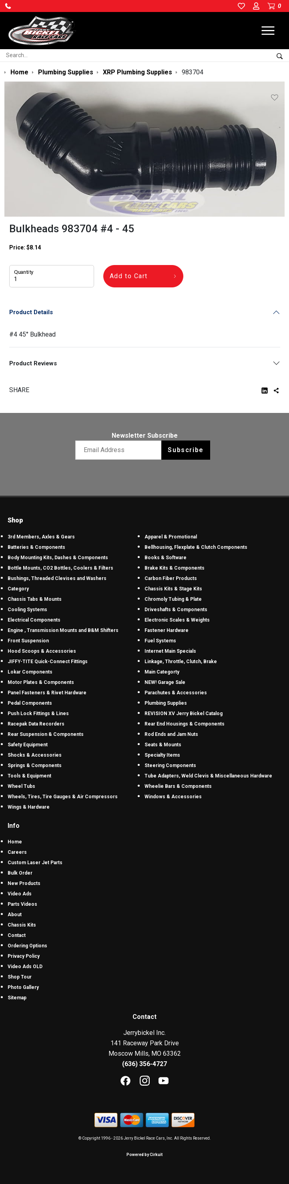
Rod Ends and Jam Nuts (171, 734)
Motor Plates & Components (41, 682)
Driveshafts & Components (175, 609)
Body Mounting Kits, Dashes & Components (58, 557)
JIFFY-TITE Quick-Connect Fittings (48, 661)
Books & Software (165, 557)
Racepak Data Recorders (36, 724)
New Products (24, 883)
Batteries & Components (36, 547)
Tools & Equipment (29, 776)
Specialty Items (162, 755)
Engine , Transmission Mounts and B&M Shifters (63, 630)
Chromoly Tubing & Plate (173, 599)
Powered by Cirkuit (144, 1154)
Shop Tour (20, 977)
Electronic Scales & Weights (177, 620)
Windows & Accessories (173, 796)
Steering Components (170, 765)
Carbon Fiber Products (170, 578)
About (15, 914)
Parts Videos (22, 904)
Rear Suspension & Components (46, 734)
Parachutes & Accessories (175, 693)
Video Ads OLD (25, 966)
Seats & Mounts (162, 744)
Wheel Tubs (21, 786)
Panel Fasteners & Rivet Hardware (47, 693)
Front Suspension (28, 641)
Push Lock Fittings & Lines (38, 713)
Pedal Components (30, 703)
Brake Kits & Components (174, 568)
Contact (17, 935)
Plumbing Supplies (165, 703)
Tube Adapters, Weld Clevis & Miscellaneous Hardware (208, 776)
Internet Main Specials (170, 651)
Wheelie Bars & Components (178, 786)
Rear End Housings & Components (184, 724)
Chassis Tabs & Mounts (35, 599)
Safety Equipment (28, 744)
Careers (17, 852)
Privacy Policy (24, 956)
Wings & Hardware (29, 807)
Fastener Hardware (166, 630)
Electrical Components (34, 620)
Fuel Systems (160, 641)
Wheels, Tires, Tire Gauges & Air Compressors (63, 796)
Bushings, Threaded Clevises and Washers (57, 578)
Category (18, 589)
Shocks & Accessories (35, 755)
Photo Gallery (23, 987)
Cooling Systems (27, 609)
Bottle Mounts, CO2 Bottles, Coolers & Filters (60, 568)
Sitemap (17, 998)
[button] (8, 6)
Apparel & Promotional (170, 537)
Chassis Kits (22, 925)
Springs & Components (35, 765)
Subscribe (185, 450)
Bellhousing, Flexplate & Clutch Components (195, 547)
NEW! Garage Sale (164, 682)
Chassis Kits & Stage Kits (173, 589)
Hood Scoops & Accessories (42, 651)
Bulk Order (20, 873)
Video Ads (20, 894)
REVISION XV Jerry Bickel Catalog (183, 713)
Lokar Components (30, 672)
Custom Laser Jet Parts (35, 862)
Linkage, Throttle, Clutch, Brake (180, 661)
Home (15, 842)
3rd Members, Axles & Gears (41, 537)
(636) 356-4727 (144, 1064)
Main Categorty (161, 672)
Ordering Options (27, 946)
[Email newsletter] (120, 450)
